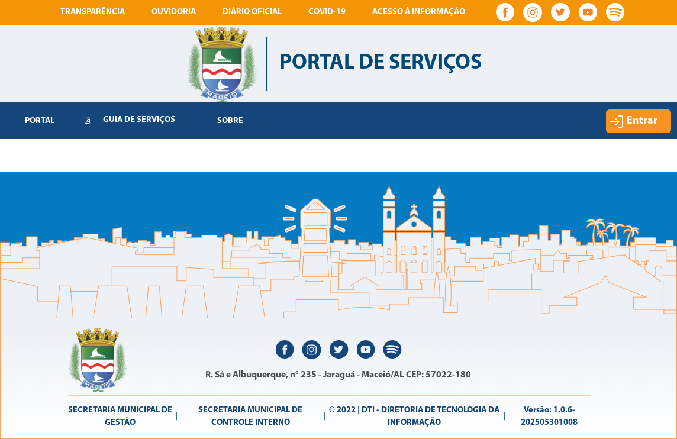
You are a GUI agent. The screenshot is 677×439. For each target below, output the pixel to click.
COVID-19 (327, 12)
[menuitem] (39, 121)
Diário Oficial (252, 12)
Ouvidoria (173, 12)
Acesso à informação (418, 12)
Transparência (92, 12)
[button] (638, 121)
